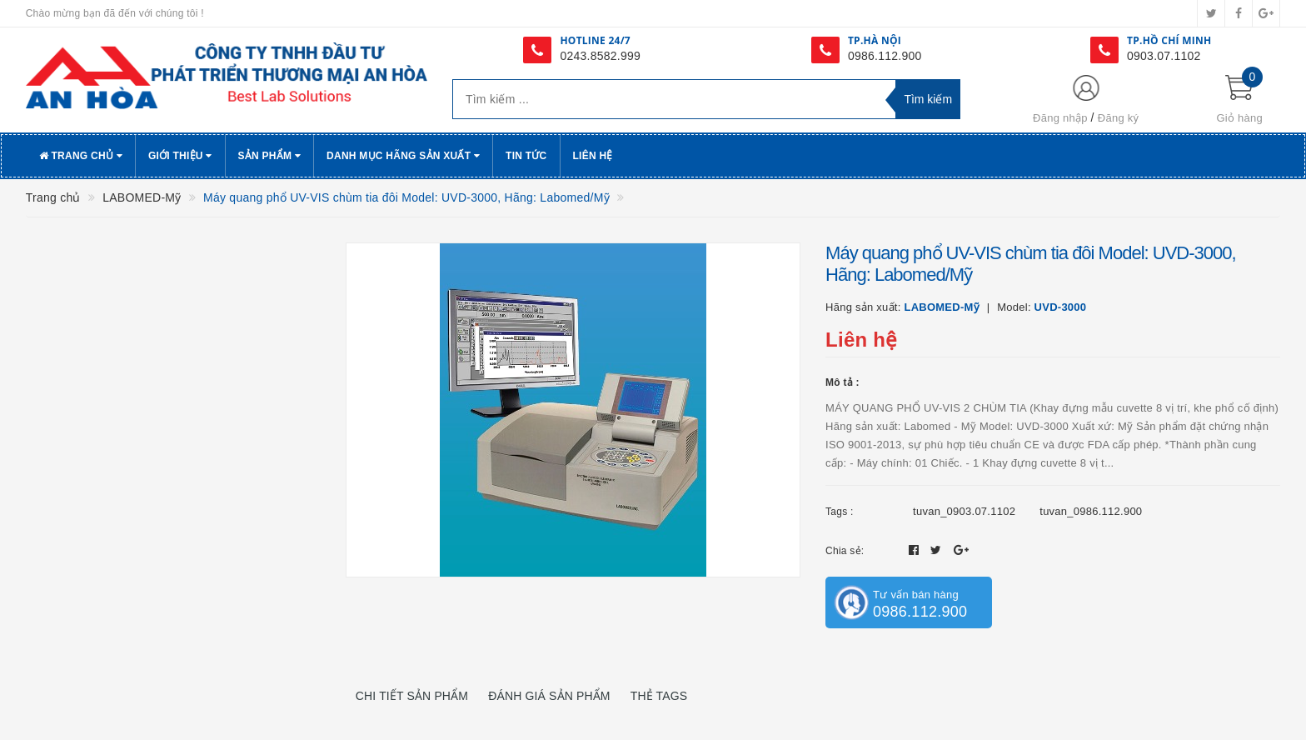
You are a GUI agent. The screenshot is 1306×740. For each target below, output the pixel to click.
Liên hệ (593, 156)
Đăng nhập (1060, 118)
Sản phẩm (270, 156)
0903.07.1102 (1164, 55)
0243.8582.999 (600, 55)
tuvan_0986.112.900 (1090, 511)
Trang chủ (80, 156)
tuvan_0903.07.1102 (964, 511)
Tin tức (526, 156)
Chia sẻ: (844, 551)
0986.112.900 (885, 55)
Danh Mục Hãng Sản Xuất (403, 156)
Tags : (839, 512)
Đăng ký (1118, 118)
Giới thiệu (180, 156)
